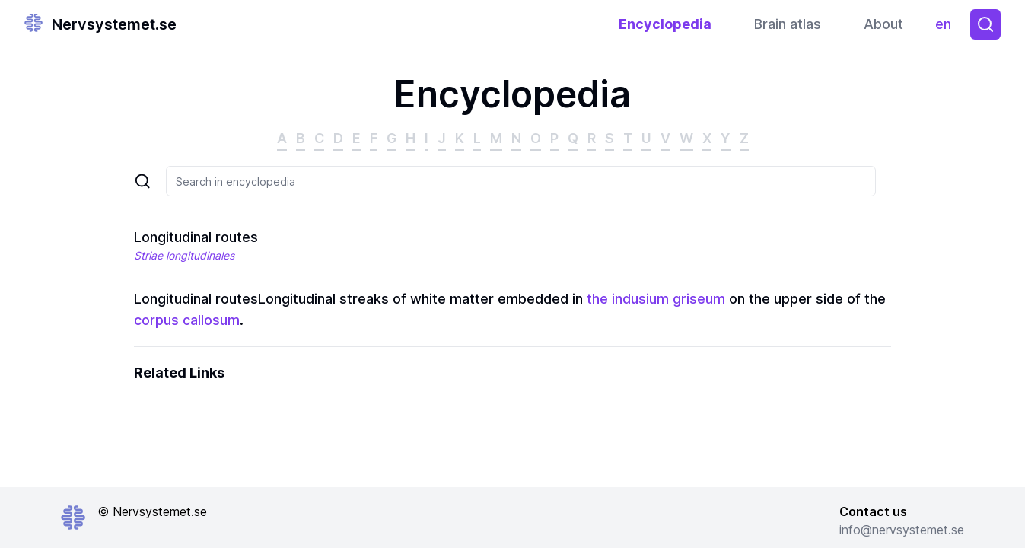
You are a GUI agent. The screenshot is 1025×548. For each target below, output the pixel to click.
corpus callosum (187, 320)
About (883, 24)
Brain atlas (787, 24)
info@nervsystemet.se (901, 529)
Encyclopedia (665, 24)
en (947, 28)
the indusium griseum (656, 299)
